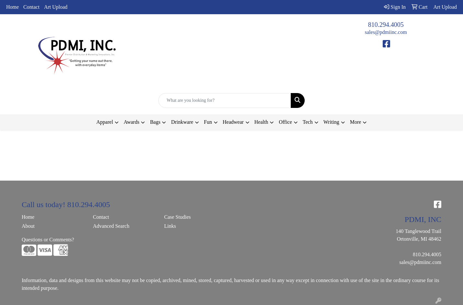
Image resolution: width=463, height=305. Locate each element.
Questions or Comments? (48, 239)
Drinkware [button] (182, 122)
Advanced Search (111, 226)
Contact (31, 7)
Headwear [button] (233, 122)
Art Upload (55, 7)
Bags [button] (155, 122)
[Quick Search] (224, 100)
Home (12, 7)
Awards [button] (131, 122)
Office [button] (285, 122)
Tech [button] (308, 122)
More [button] (355, 122)
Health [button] (261, 122)
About (28, 226)
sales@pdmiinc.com (386, 32)
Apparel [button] (104, 122)
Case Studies (177, 217)
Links (170, 226)
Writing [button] (331, 122)
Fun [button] (208, 122)
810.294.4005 (386, 24)
